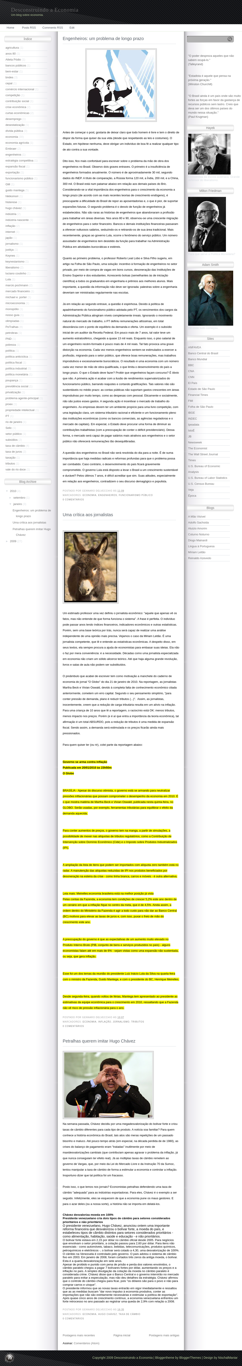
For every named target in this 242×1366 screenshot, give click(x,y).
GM (8, 184)
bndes (9, 77)
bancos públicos (16, 65)
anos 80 (11, 53)
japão (9, 237)
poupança (12, 380)
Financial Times (198, 395)
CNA (191, 371)
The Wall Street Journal (203, 454)
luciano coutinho (16, 273)
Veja (191, 489)
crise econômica (16, 107)
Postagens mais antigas (164, 1335)
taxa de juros (14, 451)
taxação (11, 457)
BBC (191, 365)
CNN (191, 377)
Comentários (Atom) (86, 1343)
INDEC (192, 418)
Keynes (10, 255)
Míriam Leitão (196, 552)
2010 (13, 491)
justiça (10, 249)
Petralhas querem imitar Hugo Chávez (99, 1041)
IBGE (191, 412)
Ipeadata (193, 424)
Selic (9, 428)
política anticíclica (17, 356)
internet (10, 231)
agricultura (12, 47)
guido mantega (15, 190)
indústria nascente (17, 220)
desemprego (13, 119)
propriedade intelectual (20, 410)
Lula (8, 279)
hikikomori (12, 196)
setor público (14, 433)
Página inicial (122, 1335)
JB (189, 436)
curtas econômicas (17, 113)
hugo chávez (14, 208)
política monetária (17, 374)
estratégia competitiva (19, 160)
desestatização (15, 125)
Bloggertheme (165, 1357)
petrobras (12, 332)
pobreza (11, 344)
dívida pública (14, 130)
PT (7, 416)
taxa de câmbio (15, 445)
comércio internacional (20, 89)
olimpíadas (12, 321)
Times (192, 460)
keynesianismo (15, 261)
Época (192, 495)
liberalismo (12, 267)
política (10, 350)
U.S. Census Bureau (201, 483)
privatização (13, 392)
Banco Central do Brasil (203, 353)
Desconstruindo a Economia (45, 10)
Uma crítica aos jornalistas (29, 522)
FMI (190, 400)
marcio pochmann (17, 285)
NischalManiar (228, 1357)
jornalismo (12, 243)
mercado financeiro (18, 291)
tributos (10, 463)
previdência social (17, 386)
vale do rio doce (16, 469)
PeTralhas (12, 327)
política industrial (16, 368)
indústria (11, 214)
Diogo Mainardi (197, 540)
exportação (13, 172)
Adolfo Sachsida (198, 522)
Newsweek (195, 442)
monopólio (12, 309)
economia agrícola (17, 142)
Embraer (11, 148)
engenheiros (13, 154)
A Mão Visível (196, 516)
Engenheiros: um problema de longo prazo (103, 38)
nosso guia (12, 315)
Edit (72, 27)
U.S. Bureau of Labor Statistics (207, 477)
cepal (9, 83)
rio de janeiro (14, 422)
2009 (13, 541)
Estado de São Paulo (201, 389)
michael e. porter (16, 297)
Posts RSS (29, 27)
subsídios (12, 439)
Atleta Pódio (13, 59)
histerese (11, 202)
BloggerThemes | (191, 1357)
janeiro (18, 504)
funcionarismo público (19, 178)
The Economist (197, 448)
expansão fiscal (15, 166)
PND (8, 338)
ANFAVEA (194, 347)
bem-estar (12, 71)
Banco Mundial (197, 359)
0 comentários (73, 499)
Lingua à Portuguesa (201, 546)
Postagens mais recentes (79, 1335)
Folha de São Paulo (200, 406)
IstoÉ (191, 430)
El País (192, 383)
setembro (19, 497)
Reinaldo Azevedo (199, 558)
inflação (10, 226)
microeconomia (15, 303)
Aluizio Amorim (197, 528)
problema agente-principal (22, 398)
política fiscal (14, 362)
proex (9, 404)
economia (12, 136)
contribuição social (17, 101)
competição (13, 95)
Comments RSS (52, 27)
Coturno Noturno (198, 534)
